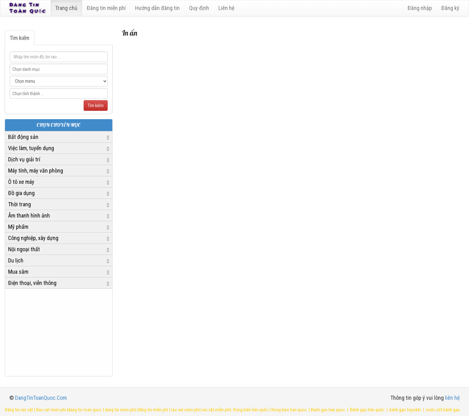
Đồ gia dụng (21, 193)
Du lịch (15, 260)
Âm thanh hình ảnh (29, 215)
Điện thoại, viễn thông (32, 283)
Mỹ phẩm (18, 226)
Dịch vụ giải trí (24, 159)
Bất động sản (23, 137)
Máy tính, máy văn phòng (35, 170)
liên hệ (452, 397)
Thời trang (19, 204)
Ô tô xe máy (21, 182)
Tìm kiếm (19, 38)
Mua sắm (18, 271)
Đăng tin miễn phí (107, 8)
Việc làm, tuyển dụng (31, 148)
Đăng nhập (420, 8)
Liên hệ (227, 8)
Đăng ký (450, 8)
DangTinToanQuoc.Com (41, 397)
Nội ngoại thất (24, 249)
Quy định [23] (200, 8)
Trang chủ (67, 8)
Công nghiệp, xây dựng (33, 238)
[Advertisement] (58, 332)
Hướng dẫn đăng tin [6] (158, 8)
